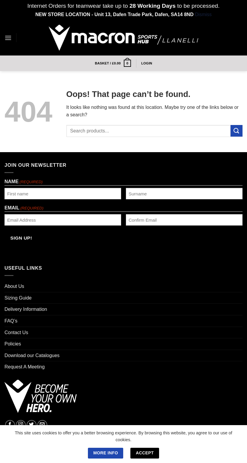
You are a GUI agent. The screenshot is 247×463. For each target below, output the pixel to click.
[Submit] (237, 131)
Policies (12, 343)
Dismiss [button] (203, 14)
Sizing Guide (18, 297)
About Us (14, 286)
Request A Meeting (24, 366)
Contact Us (16, 332)
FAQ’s (10, 320)
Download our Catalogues (32, 355)
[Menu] (8, 37)
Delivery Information (25, 309)
